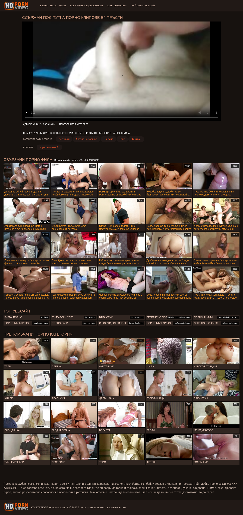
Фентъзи (136, 139)
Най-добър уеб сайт (143, 5)
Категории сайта (117, 5)
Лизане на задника (86, 139)
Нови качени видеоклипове (86, 5)
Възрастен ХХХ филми (53, 5)
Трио (122, 139)
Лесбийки (64, 139)
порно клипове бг (49, 147)
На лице (108, 139)
